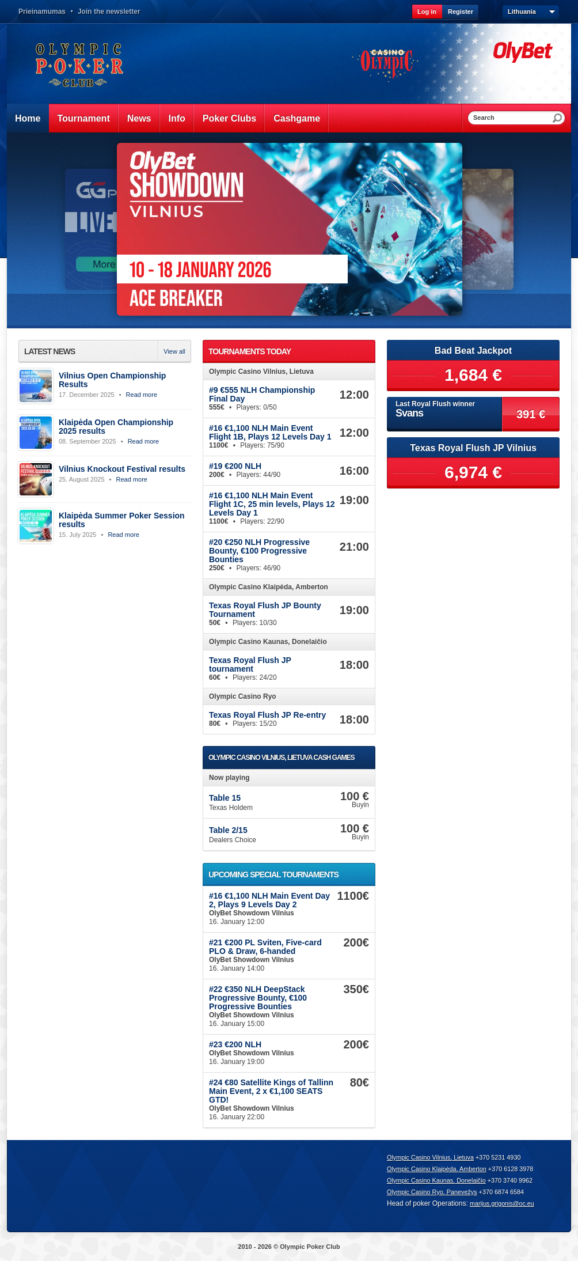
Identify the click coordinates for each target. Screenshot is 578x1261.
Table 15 (225, 797)
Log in (426, 11)
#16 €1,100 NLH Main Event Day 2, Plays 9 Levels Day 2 (269, 900)
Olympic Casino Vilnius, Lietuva (430, 1157)
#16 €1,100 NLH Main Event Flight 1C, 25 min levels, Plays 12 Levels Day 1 (272, 504)
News (139, 118)
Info (177, 118)
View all (174, 351)
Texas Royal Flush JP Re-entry (267, 715)
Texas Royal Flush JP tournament (250, 664)
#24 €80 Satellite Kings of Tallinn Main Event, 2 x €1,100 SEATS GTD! (271, 1091)
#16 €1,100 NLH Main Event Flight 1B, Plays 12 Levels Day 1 (270, 432)
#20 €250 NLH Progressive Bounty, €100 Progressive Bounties (259, 550)
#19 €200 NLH (235, 466)
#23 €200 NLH (235, 1044)
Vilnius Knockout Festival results (122, 469)
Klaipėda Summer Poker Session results (122, 520)
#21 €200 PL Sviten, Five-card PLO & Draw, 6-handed (265, 947)
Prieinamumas (42, 11)
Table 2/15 (228, 830)
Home (27, 118)
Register (460, 11)
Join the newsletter (109, 11)
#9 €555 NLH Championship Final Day (262, 394)
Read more (141, 394)
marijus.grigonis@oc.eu (502, 1203)
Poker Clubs (229, 118)
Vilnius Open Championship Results (112, 380)
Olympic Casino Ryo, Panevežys (432, 1191)
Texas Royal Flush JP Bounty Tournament (265, 610)
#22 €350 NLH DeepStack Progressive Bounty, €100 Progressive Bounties (258, 997)
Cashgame (296, 118)
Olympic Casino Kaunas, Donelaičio (436, 1180)
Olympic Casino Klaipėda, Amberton (436, 1168)
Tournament (83, 118)
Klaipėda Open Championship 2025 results (116, 427)
